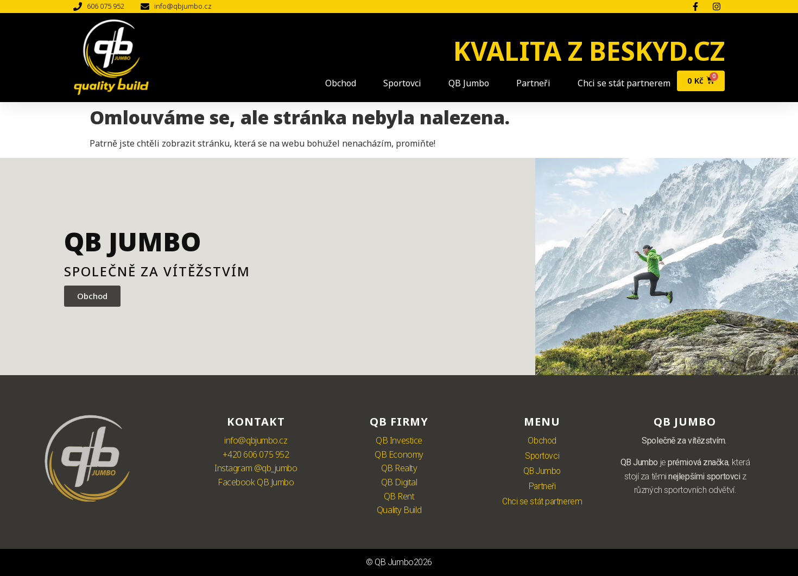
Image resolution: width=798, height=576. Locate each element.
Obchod (335, 83)
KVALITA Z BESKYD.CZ (589, 50)
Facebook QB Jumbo (256, 482)
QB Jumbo (464, 83)
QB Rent (399, 496)
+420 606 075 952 (256, 454)
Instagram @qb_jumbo (255, 468)
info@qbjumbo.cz (255, 440)
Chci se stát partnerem (619, 83)
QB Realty (399, 468)
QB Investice (399, 440)
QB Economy (399, 454)
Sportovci (397, 83)
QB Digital (399, 482)
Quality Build (399, 510)
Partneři (528, 83)
